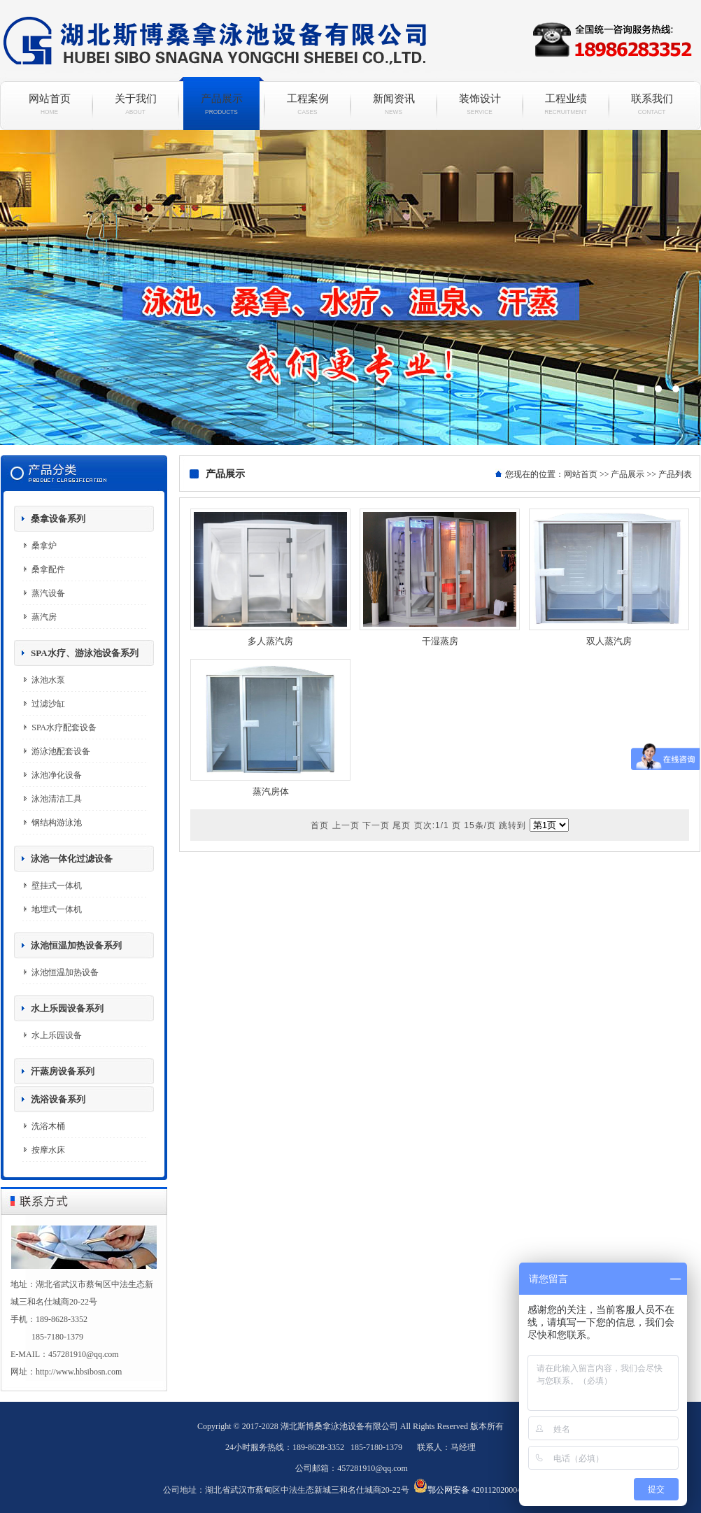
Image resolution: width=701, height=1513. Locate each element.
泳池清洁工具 (56, 799)
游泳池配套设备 (60, 751)
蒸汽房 (44, 617)
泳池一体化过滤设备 (72, 858)
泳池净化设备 (56, 775)
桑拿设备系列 (58, 518)
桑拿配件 (48, 569)
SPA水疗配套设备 (64, 727)
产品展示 (221, 104)
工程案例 (307, 104)
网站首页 (49, 104)
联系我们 (651, 104)
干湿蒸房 (440, 641)
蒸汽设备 (48, 593)
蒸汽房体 (271, 791)
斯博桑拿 (350, 287)
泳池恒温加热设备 (65, 972)
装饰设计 (479, 104)
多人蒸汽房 (270, 641)
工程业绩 (565, 104)
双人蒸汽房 (609, 641)
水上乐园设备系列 (67, 1008)
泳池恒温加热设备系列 (76, 945)
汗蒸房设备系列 (62, 1071)
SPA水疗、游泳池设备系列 (85, 653)
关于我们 (135, 104)
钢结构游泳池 (56, 822)
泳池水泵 (48, 680)
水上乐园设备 (56, 1035)
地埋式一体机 (56, 909)
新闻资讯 (393, 104)
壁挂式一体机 (56, 885)
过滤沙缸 (48, 704)
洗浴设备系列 (58, 1099)
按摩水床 (48, 1150)
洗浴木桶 (48, 1126)
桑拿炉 (44, 545)
